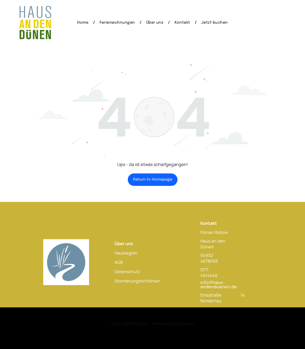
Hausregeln (125, 253)
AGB (118, 262)
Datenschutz (127, 271)
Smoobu (185, 323)
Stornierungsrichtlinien (137, 281)
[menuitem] (83, 23)
